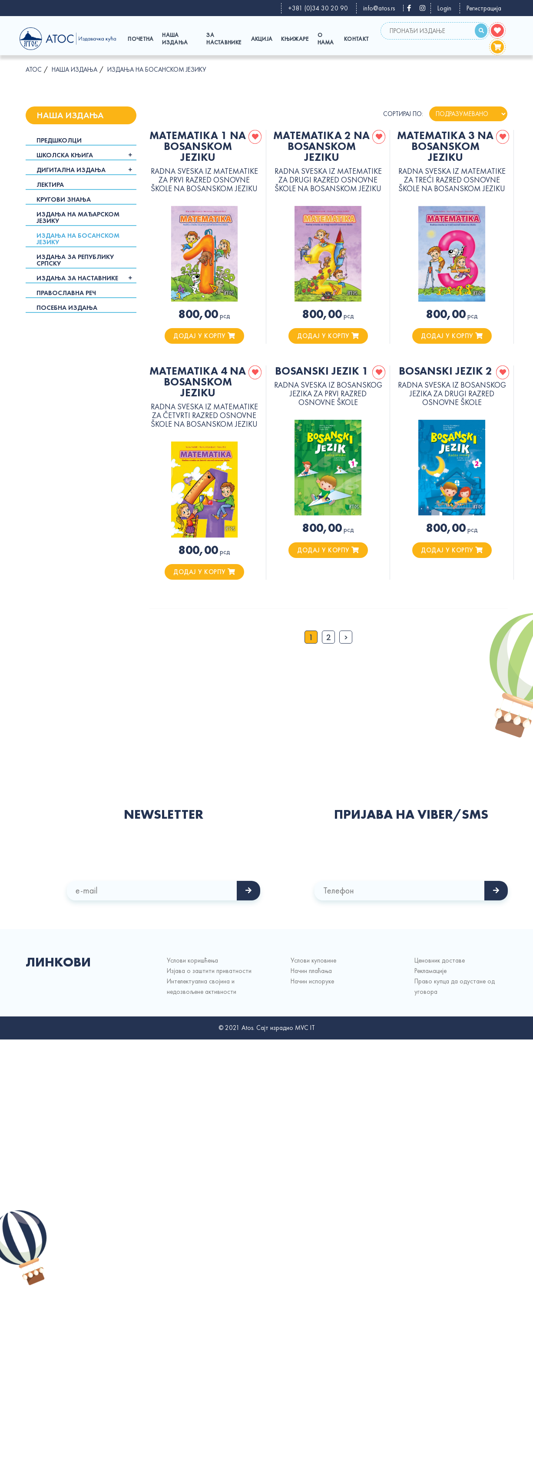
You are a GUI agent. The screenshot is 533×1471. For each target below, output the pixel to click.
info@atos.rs (379, 8)
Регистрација (484, 8)
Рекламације (430, 970)
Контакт (356, 39)
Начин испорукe (312, 981)
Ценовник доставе (439, 960)
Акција (262, 39)
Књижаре (294, 39)
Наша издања (175, 38)
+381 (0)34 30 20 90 (318, 8)
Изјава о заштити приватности (209, 970)
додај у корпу (204, 336)
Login (444, 8)
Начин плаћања (311, 970)
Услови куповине (313, 960)
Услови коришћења (192, 960)
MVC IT (305, 1027)
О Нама (326, 38)
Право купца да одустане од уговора (454, 986)
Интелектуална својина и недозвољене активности (201, 986)
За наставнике (223, 38)
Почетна (140, 39)
